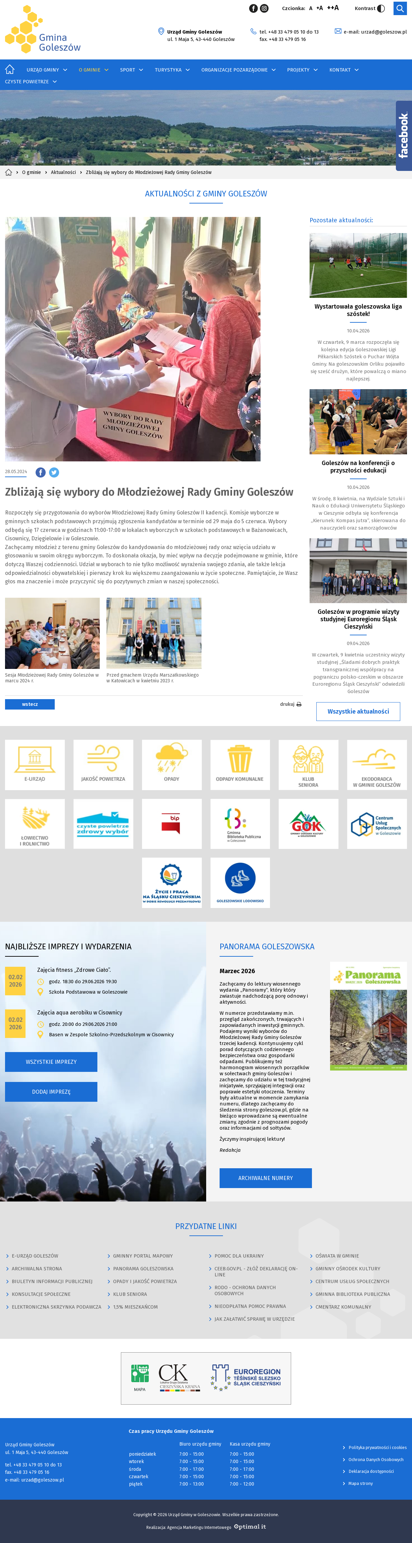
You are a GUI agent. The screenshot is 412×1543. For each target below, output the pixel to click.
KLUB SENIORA (130, 1294)
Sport (127, 70)
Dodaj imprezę (51, 1092)
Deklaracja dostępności (371, 1471)
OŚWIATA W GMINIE (337, 1256)
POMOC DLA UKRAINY (239, 1256)
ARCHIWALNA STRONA (37, 1269)
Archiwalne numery (265, 1178)
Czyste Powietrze (27, 82)
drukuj (291, 704)
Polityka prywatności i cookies (378, 1447)
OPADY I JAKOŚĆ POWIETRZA (145, 1281)
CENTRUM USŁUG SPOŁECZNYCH (353, 1281)
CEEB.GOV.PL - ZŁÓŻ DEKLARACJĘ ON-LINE (256, 1272)
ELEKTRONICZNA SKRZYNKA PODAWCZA (56, 1307)
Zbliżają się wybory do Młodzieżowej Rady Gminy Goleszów (149, 172)
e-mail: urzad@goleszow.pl (375, 32)
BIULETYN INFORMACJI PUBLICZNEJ (52, 1281)
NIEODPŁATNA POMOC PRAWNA (250, 1306)
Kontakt (340, 70)
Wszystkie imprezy (51, 1062)
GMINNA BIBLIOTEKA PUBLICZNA (353, 1294)
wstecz (30, 704)
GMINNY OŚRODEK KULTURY (348, 1269)
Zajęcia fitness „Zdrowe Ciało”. (74, 970)
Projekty (298, 70)
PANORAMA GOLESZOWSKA (143, 1269)
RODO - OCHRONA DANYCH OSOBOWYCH (245, 1290)
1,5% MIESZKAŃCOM (135, 1307)
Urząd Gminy (43, 70)
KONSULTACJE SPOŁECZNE (41, 1294)
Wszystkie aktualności (358, 711)
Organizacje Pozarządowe (234, 70)
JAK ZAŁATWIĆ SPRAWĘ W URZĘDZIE (255, 1319)
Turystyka (168, 70)
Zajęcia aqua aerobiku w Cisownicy (79, 1012)
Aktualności (63, 172)
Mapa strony (361, 1483)
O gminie (89, 70)
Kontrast (370, 8)
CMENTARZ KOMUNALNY (343, 1307)
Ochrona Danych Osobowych (376, 1459)
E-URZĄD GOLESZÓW (35, 1256)
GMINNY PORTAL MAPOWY (143, 1256)
